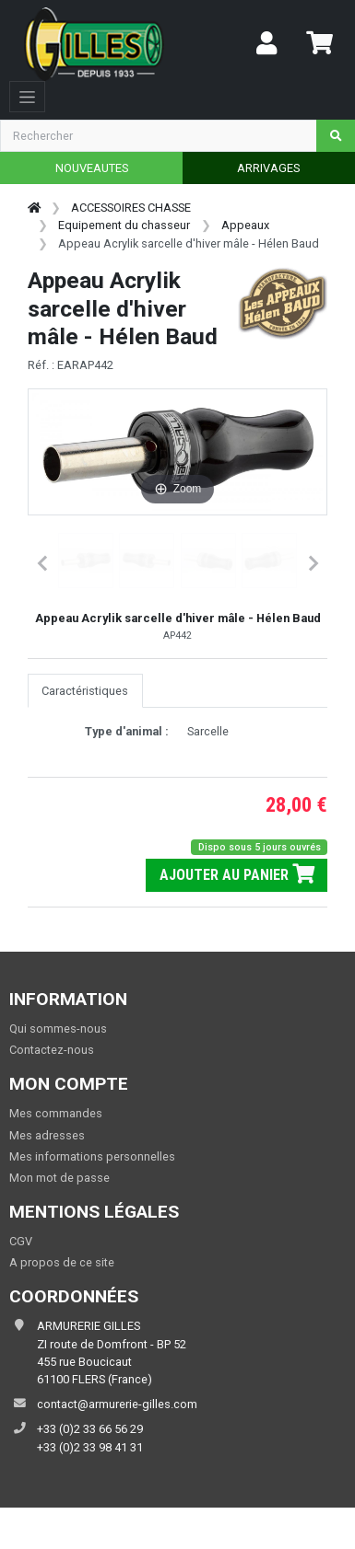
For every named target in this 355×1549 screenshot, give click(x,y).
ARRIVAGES (268, 168)
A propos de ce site (61, 1262)
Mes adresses (47, 1135)
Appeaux (245, 225)
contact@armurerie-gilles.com (117, 1404)
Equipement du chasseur (124, 225)
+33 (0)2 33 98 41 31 (90, 1447)
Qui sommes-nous (58, 1028)
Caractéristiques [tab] (84, 691)
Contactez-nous (51, 1050)
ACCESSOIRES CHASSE (131, 207)
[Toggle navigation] (27, 96)
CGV (20, 1241)
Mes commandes (55, 1113)
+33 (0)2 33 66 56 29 (90, 1429)
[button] (85, 560)
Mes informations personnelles (92, 1156)
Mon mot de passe (59, 1178)
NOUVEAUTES (91, 168)
